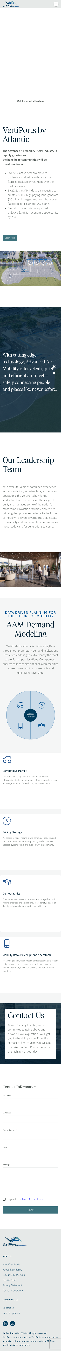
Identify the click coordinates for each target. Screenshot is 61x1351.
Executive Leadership (14, 1275)
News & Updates (11, 1313)
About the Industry (12, 1269)
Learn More (10, 238)
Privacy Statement (12, 1285)
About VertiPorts (11, 1264)
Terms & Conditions (13, 1290)
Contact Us (8, 1308)
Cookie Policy (10, 1280)
